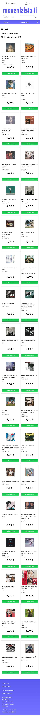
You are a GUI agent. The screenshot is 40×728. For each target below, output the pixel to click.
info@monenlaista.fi (9, 710)
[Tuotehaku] (27, 17)
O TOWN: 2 (5, 410)
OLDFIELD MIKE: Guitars (9, 93)
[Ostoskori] (30, 3)
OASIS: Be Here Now (27, 232)
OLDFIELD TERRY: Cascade (10, 268)
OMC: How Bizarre (8, 303)
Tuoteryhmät (24, 22)
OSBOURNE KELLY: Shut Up (10, 514)
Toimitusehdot (7, 693)
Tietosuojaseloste (8, 690)
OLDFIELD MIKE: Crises (9, 199)
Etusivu (6, 22)
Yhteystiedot (6, 686)
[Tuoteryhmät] (9, 17)
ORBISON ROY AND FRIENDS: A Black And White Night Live (28, 305)
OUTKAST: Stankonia (8, 586)
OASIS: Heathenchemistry (29, 199)
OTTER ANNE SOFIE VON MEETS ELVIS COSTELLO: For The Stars (28, 516)
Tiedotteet (5, 683)
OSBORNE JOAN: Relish (28, 481)
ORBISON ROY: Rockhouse (29, 375)
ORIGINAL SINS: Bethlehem (10, 481)
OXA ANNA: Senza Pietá (28, 657)
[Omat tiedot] (11, 3)
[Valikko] (37, 22)
